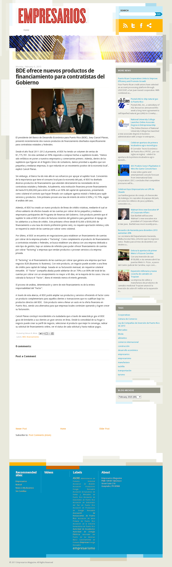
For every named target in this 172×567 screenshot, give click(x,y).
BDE (24, 337)
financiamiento (33, 337)
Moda (120, 334)
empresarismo (124, 358)
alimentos (122, 338)
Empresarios (21, 481)
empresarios (123, 354)
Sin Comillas (21, 491)
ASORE (76, 478)
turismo (121, 374)
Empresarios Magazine (26, 562)
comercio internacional (128, 342)
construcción (123, 346)
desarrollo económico (128, 350)
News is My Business (25, 488)
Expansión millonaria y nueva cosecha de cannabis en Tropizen (144, 274)
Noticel (19, 484)
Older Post (104, 428)
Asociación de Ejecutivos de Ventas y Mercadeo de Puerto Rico (84, 494)
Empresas (84, 542)
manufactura (123, 362)
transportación (124, 370)
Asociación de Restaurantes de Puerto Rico (84, 516)
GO (158, 14)
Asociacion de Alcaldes (84, 484)
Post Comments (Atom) (40, 435)
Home (26, 30)
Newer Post (21, 428)
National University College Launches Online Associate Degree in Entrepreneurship (143, 122)
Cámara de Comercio (127, 319)
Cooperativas (124, 315)
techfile (121, 366)
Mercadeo (122, 330)
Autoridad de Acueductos (84, 529)
